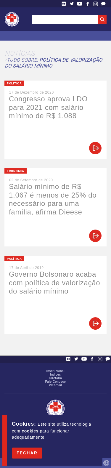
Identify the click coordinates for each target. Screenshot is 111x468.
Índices (55, 374)
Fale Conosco (103, 3)
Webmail (55, 385)
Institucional (55, 371)
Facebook (87, 3)
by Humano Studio (106, 463)
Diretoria (55, 378)
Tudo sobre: (53, 63)
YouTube (79, 3)
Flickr (64, 3)
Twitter (72, 3)
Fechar (27, 453)
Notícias (20, 53)
